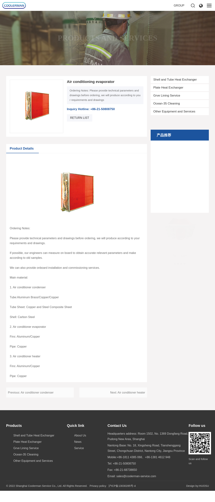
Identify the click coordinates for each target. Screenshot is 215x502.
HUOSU (204, 485)
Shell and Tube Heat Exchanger (175, 85)
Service (79, 448)
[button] (175, 262)
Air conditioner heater (131, 405)
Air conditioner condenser (37, 405)
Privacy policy (98, 485)
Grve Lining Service (166, 101)
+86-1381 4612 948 (157, 457)
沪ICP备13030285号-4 (122, 485)
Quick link (75, 426)
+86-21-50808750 (124, 463)
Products (14, 426)
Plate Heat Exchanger (168, 93)
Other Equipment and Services (174, 117)
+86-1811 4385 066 (129, 457)
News (77, 441)
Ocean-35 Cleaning (166, 109)
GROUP (179, 5)
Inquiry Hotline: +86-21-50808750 (91, 122)
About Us (80, 435)
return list (79, 130)
